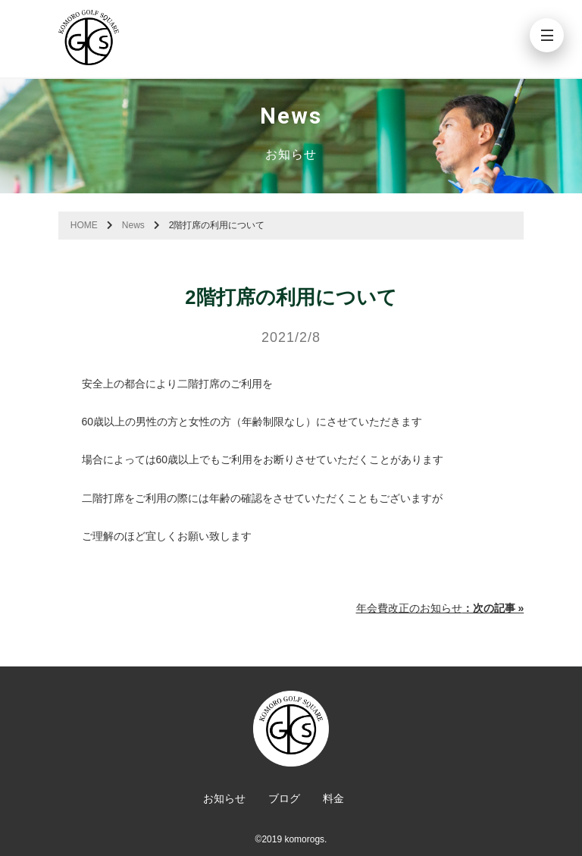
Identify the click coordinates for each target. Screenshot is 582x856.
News (133, 225)
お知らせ (224, 798)
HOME (84, 225)
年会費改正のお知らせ (440, 608)
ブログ (284, 798)
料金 (333, 798)
